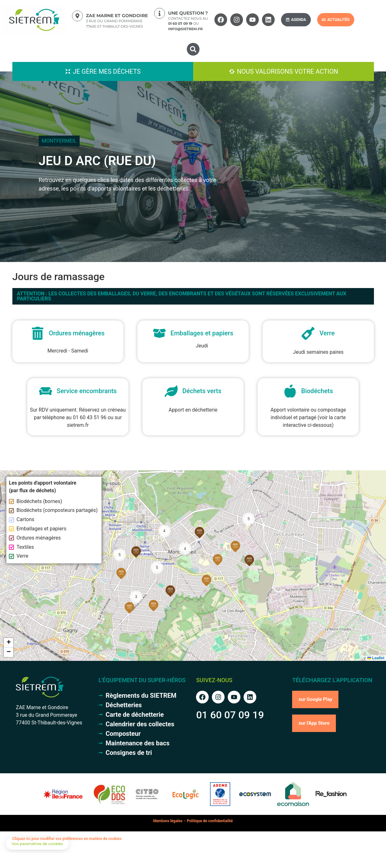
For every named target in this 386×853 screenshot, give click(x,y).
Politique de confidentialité (210, 821)
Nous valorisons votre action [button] (287, 71)
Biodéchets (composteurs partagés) (53, 510)
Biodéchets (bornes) (35, 501)
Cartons (21, 519)
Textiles (21, 547)
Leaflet (375, 658)
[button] (193, 49)
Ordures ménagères (35, 538)
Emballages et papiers (37, 529)
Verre (19, 556)
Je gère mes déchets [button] (107, 71)
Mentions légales (167, 821)
